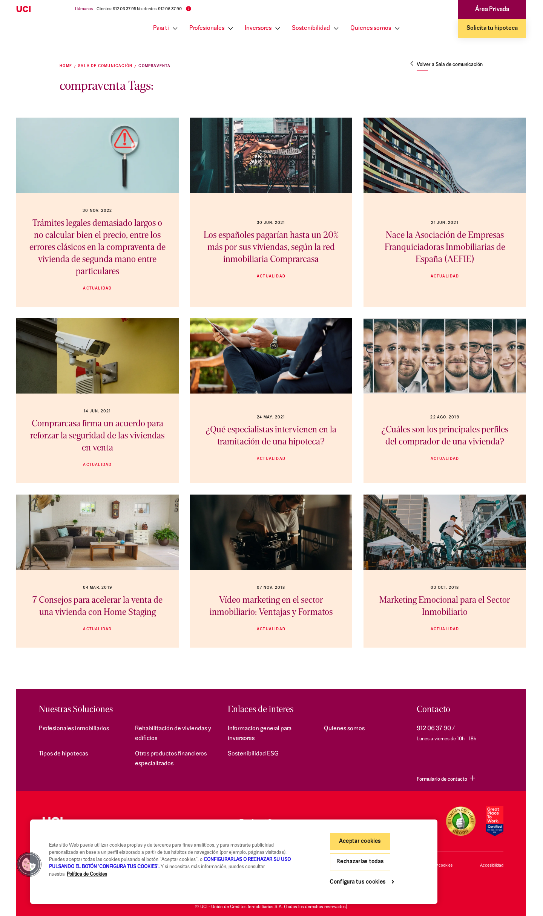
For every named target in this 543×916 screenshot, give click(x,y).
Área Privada (492, 9)
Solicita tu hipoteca (492, 28)
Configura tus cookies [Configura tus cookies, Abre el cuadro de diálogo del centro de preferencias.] (358, 882)
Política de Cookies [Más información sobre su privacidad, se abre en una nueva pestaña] (87, 874)
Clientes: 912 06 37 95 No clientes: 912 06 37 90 (139, 9)
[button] (29, 864)
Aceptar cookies (360, 841)
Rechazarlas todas (359, 862)
